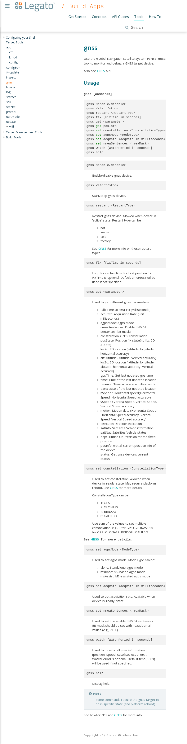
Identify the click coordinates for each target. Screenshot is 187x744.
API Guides (120, 16)
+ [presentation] (4, 37)
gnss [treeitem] (9, 82)
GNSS (101, 70)
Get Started (77, 16)
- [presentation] (4, 42)
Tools (138, 16)
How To (155, 16)
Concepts (99, 16)
